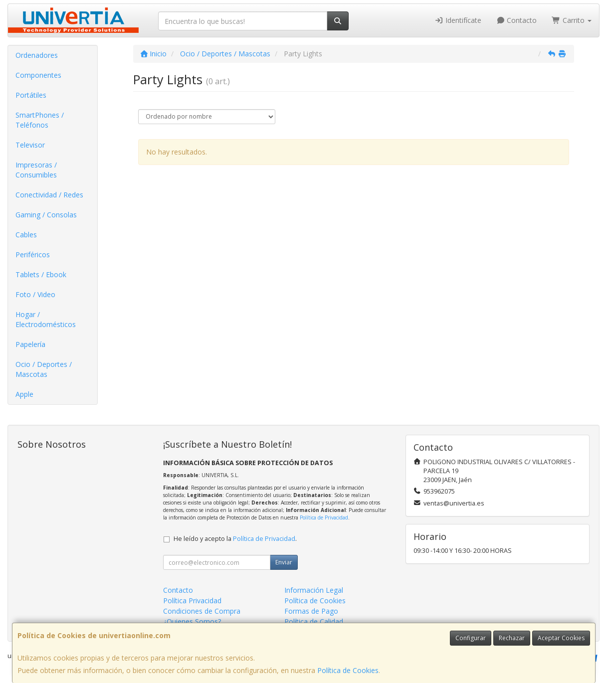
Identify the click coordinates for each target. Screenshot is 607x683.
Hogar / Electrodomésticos (45, 319)
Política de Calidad (313, 621)
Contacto (516, 20)
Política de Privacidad (324, 517)
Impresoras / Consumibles (36, 169)
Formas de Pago (311, 611)
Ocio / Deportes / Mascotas (43, 369)
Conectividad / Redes (49, 194)
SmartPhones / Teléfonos (39, 120)
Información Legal (313, 590)
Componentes (38, 75)
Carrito (572, 20)
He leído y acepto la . (235, 538)
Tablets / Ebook (40, 274)
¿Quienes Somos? (192, 621)
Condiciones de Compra (201, 611)
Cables (26, 234)
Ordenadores (36, 55)
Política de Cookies (348, 670)
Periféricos (32, 254)
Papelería (30, 344)
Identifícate (457, 20)
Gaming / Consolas (46, 214)
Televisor (30, 145)
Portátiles (30, 95)
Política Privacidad (192, 600)
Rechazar (512, 638)
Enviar (283, 562)
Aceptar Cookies (561, 638)
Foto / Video (35, 294)
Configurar (470, 638)
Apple (24, 394)
